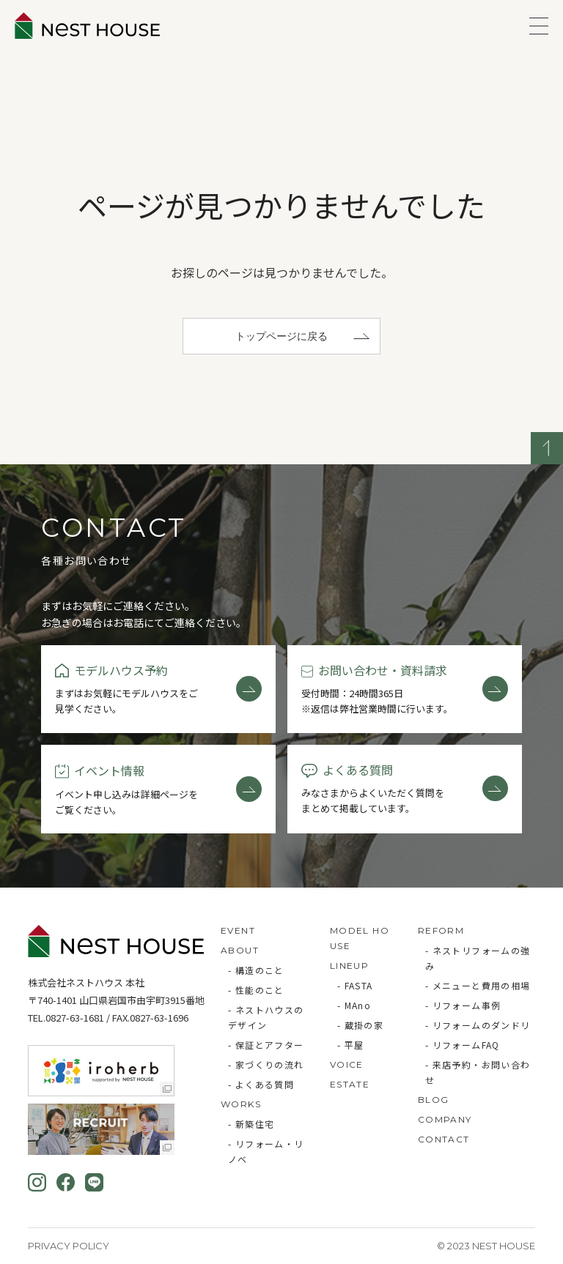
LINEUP (349, 965)
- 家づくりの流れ (266, 1064)
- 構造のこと (256, 970)
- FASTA (355, 985)
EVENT (238, 930)
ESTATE (349, 1084)
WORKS (241, 1103)
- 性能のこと (256, 990)
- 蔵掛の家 (360, 1025)
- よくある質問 (261, 1084)
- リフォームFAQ (462, 1044)
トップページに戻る (281, 336)
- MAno (354, 1005)
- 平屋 (350, 1044)
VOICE (347, 1064)
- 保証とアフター (266, 1044)
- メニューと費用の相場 (478, 985)
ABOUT (240, 950)
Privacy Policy (68, 1246)
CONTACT (444, 1139)
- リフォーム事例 (463, 1005)
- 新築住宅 (251, 1124)
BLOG (433, 1099)
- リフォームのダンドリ (478, 1025)
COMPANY (445, 1119)
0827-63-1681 (74, 1018)
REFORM (441, 930)
